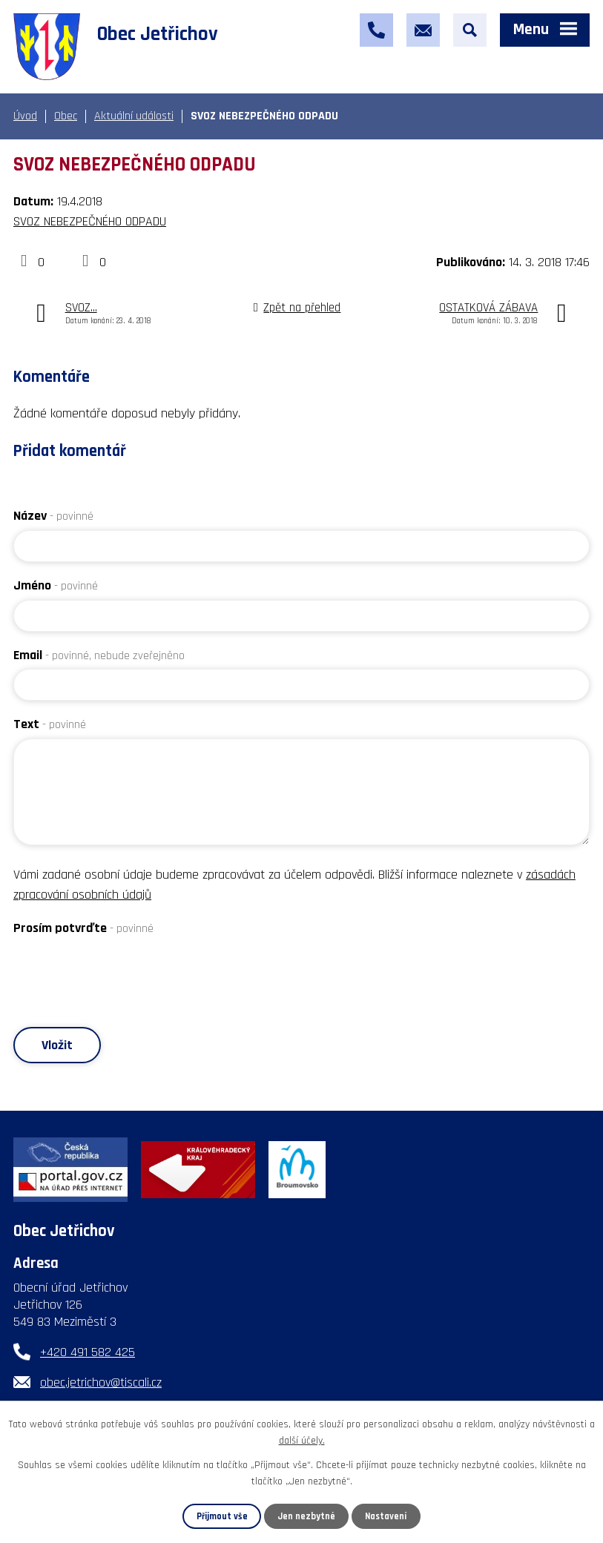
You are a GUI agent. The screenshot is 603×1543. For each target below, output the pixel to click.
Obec (65, 116)
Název (53, 515)
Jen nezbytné (306, 1516)
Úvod (25, 116)
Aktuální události (134, 116)
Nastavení (385, 1516)
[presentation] (126, 971)
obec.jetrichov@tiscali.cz (101, 1382)
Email (99, 655)
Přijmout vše (222, 1516)
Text (49, 724)
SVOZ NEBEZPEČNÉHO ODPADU (89, 221)
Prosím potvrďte (83, 927)
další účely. (302, 1440)
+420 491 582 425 (87, 1352)
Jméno (55, 585)
